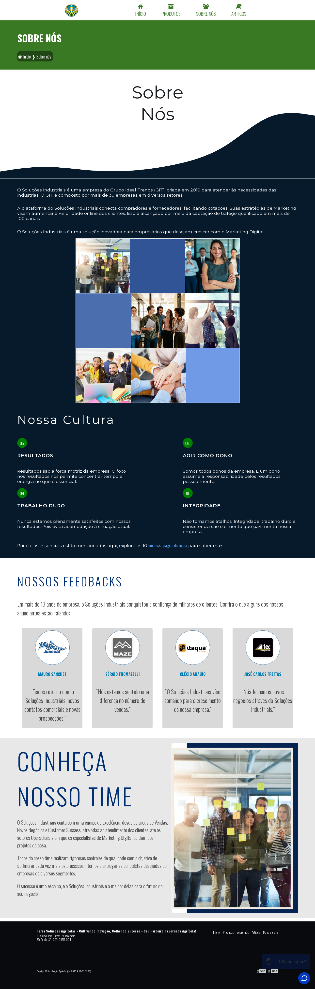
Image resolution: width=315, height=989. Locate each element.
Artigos (256, 932)
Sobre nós (243, 932)
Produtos (228, 932)
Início (216, 932)
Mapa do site (270, 932)
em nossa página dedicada (167, 545)
